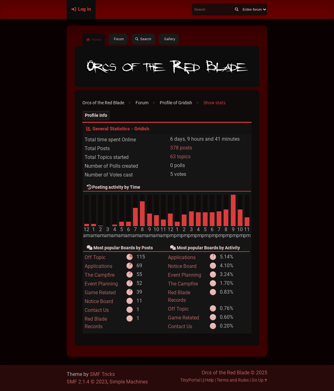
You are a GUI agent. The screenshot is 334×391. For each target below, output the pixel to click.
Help (209, 380)
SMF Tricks (102, 374)
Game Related (100, 293)
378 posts (181, 148)
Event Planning (101, 284)
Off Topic (95, 257)
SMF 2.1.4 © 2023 (87, 382)
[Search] (237, 9)
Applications (98, 266)
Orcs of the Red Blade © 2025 (234, 373)
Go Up (259, 380)
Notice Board (99, 301)
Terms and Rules (233, 380)
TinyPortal (190, 380)
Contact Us (97, 310)
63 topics (180, 157)
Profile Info (96, 115)
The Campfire (99, 275)
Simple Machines (128, 382)
